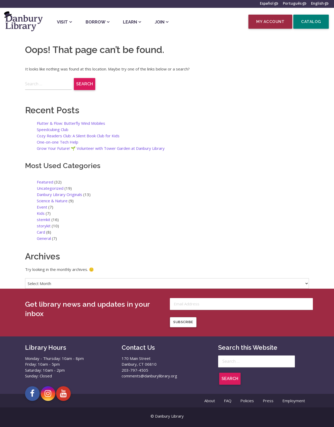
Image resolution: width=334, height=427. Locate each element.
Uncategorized (50, 188)
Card (41, 232)
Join (159, 22)
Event (42, 207)
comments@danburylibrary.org (149, 376)
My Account (270, 21)
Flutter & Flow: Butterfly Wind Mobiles (71, 123)
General (44, 238)
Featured (45, 182)
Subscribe (183, 322)
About (209, 401)
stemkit (43, 219)
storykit (44, 225)
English (317, 3)
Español (266, 3)
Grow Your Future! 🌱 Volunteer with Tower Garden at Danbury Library (101, 148)
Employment (293, 401)
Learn (130, 22)
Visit (62, 22)
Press (268, 401)
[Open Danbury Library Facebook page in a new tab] (32, 393)
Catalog (311, 21)
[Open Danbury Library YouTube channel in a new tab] (63, 393)
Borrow (95, 22)
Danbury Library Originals (59, 194)
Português (292, 3)
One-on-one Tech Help (57, 142)
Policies (247, 401)
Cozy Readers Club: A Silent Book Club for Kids (78, 135)
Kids (41, 213)
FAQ (227, 401)
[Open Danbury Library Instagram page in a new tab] (48, 393)
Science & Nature (52, 200)
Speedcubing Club (52, 129)
